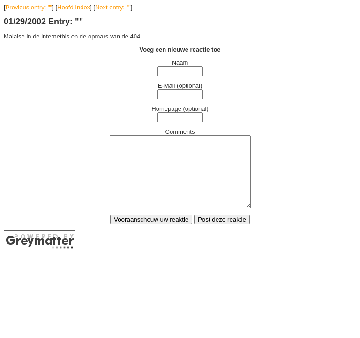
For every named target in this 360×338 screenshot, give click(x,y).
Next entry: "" (113, 7)
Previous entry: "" (29, 7)
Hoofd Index (73, 7)
